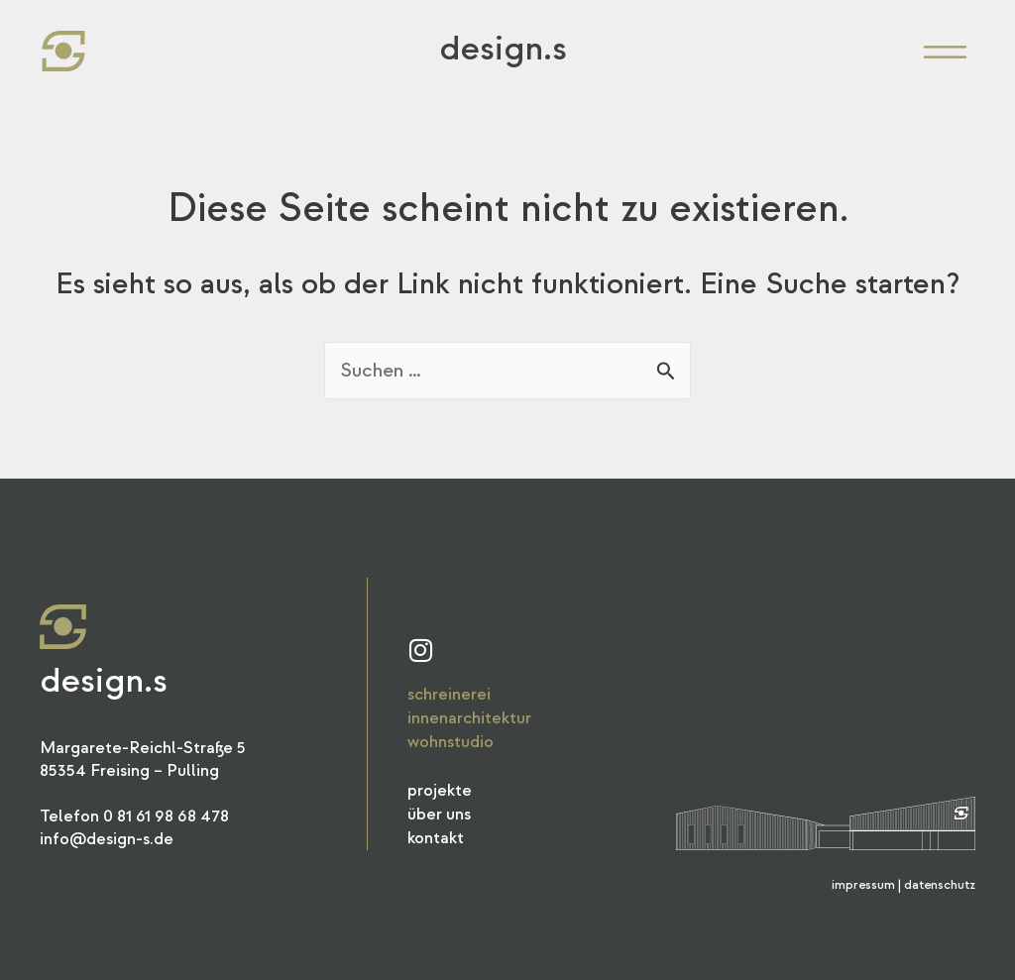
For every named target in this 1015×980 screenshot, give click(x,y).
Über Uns (439, 814)
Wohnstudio (450, 741)
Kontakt (435, 837)
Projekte (439, 790)
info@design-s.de (106, 838)
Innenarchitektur (469, 718)
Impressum (863, 885)
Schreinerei (449, 694)
